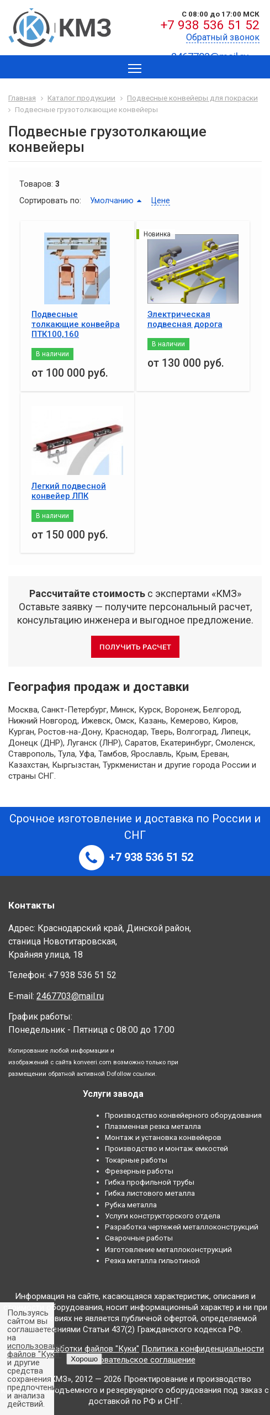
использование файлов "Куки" (36, 1350)
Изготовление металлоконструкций (168, 1249)
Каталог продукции (81, 97)
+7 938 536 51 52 (210, 25)
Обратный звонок (223, 37)
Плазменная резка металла (153, 1126)
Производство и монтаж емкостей (166, 1148)
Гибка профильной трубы (149, 1182)
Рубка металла (131, 1204)
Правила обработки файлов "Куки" (72, 1349)
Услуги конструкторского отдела (162, 1215)
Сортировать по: (50, 200)
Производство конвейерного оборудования (183, 1115)
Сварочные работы (139, 1237)
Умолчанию (112, 200)
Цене (160, 200)
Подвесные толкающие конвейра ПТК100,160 (75, 324)
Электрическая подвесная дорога (185, 319)
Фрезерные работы (139, 1170)
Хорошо (84, 1359)
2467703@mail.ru (70, 996)
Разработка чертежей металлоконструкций (181, 1226)
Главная (22, 97)
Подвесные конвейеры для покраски (192, 97)
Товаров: (36, 183)
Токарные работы (136, 1159)
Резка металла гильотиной (152, 1260)
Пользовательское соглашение (135, 1360)
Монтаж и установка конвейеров (163, 1137)
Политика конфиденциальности (202, 1349)
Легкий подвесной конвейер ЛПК (68, 491)
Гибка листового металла (150, 1193)
